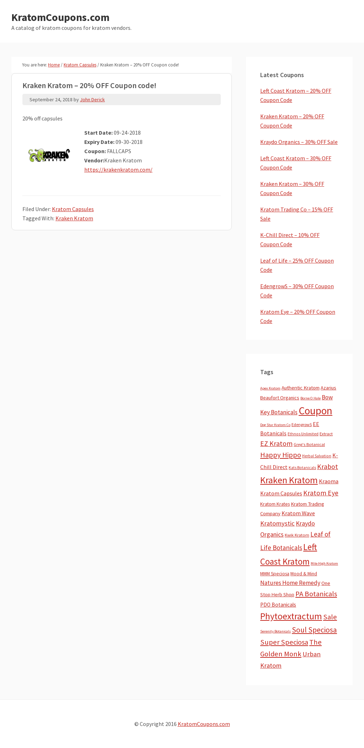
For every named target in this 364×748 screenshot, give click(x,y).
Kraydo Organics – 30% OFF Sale (299, 141)
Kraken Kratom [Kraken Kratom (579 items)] (289, 480)
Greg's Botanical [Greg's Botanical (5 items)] (309, 444)
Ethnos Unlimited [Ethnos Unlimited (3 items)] (303, 433)
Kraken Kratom (74, 218)
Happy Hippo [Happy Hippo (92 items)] (280, 454)
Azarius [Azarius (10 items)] (328, 387)
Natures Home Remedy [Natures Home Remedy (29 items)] (290, 583)
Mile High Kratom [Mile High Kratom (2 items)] (324, 563)
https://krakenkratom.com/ (118, 169)
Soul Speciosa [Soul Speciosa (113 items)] (314, 630)
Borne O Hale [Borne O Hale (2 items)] (310, 398)
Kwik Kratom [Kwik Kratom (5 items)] (297, 535)
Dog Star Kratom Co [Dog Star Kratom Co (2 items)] (275, 425)
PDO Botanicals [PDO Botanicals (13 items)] (278, 604)
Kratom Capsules (73, 208)
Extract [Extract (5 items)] (326, 433)
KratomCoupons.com (60, 17)
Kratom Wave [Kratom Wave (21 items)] (298, 513)
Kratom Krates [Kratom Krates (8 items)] (275, 504)
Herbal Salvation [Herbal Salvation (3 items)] (316, 455)
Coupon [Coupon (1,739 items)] (315, 410)
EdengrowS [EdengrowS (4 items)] (301, 424)
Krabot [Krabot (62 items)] (327, 466)
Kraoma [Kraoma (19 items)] (328, 481)
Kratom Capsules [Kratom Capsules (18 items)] (281, 493)
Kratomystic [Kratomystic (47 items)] (277, 523)
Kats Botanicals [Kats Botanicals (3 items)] (302, 467)
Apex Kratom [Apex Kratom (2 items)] (270, 388)
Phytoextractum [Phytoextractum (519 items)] (291, 616)
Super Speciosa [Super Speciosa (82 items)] (284, 642)
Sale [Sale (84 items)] (330, 616)
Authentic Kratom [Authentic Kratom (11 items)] (301, 387)
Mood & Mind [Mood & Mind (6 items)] (303, 574)
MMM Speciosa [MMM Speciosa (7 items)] (274, 574)
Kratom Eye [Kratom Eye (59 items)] (320, 493)
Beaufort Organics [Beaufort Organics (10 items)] (279, 397)
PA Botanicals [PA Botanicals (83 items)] (316, 593)
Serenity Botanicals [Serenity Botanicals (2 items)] (275, 631)
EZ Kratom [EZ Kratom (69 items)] (276, 443)
